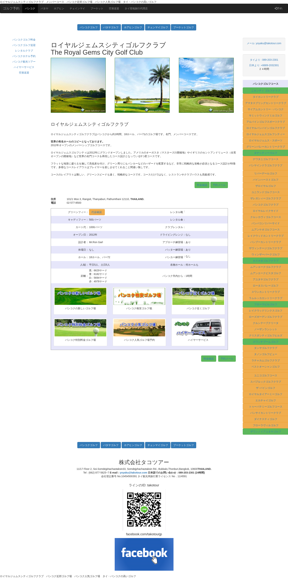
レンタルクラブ (24, 50)
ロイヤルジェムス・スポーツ (265, 140)
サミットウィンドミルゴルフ (265, 115)
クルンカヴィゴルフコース (265, 217)
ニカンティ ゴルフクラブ (265, 90)
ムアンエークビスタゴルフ (265, 273)
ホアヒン (59, 8)
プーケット (97, 8)
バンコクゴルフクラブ (265, 204)
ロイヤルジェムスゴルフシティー (265, 134)
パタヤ (44, 8)
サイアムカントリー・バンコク (266, 109)
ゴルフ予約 (11, 8)
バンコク (30, 8)
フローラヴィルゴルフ (265, 425)
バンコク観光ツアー (24, 61)
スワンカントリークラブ (266, 291)
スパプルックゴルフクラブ (265, 381)
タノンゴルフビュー (265, 354)
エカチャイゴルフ (265, 400)
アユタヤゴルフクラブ (265, 279)
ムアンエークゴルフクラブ (265, 266)
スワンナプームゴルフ (265, 341)
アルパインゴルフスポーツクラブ (265, 121)
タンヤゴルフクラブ (265, 347)
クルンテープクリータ (265, 323)
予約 (278, 8)
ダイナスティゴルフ (265, 419)
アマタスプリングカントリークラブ (265, 103)
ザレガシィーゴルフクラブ (265, 198)
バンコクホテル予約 (24, 56)
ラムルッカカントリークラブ (265, 298)
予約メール (219, 185)
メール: (251, 43)
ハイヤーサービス (24, 67)
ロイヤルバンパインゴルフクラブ (265, 127)
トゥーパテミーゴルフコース (265, 406)
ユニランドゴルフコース (266, 192)
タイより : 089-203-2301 (264, 59)
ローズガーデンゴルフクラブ (265, 316)
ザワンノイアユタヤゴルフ (265, 431)
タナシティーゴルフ (265, 152)
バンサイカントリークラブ (265, 412)
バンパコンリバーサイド (266, 223)
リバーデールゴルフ (265, 173)
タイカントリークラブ (265, 96)
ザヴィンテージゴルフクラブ (265, 248)
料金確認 (202, 185)
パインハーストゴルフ (265, 179)
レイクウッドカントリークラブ (266, 235)
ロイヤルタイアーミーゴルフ (265, 394)
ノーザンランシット (265, 329)
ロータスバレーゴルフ (265, 285)
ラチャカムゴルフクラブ (266, 360)
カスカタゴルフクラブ (265, 260)
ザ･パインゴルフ (265, 387)
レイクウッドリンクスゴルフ (265, 310)
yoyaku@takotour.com (268, 43)
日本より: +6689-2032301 (264, 65)
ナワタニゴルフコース (265, 159)
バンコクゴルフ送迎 (24, 45)
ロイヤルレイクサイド (265, 210)
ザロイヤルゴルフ (265, 185)
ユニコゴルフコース (265, 375)
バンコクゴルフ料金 (24, 39)
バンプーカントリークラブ (265, 242)
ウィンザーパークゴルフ (266, 254)
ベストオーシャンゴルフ (266, 366)
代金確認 (96, 212)
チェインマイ (77, 8)
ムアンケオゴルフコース (266, 229)
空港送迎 (114, 8)
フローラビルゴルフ (265, 304)
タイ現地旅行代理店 (136, 8)
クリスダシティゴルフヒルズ (265, 335)
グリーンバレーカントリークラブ (265, 146)
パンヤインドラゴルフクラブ (265, 165)
